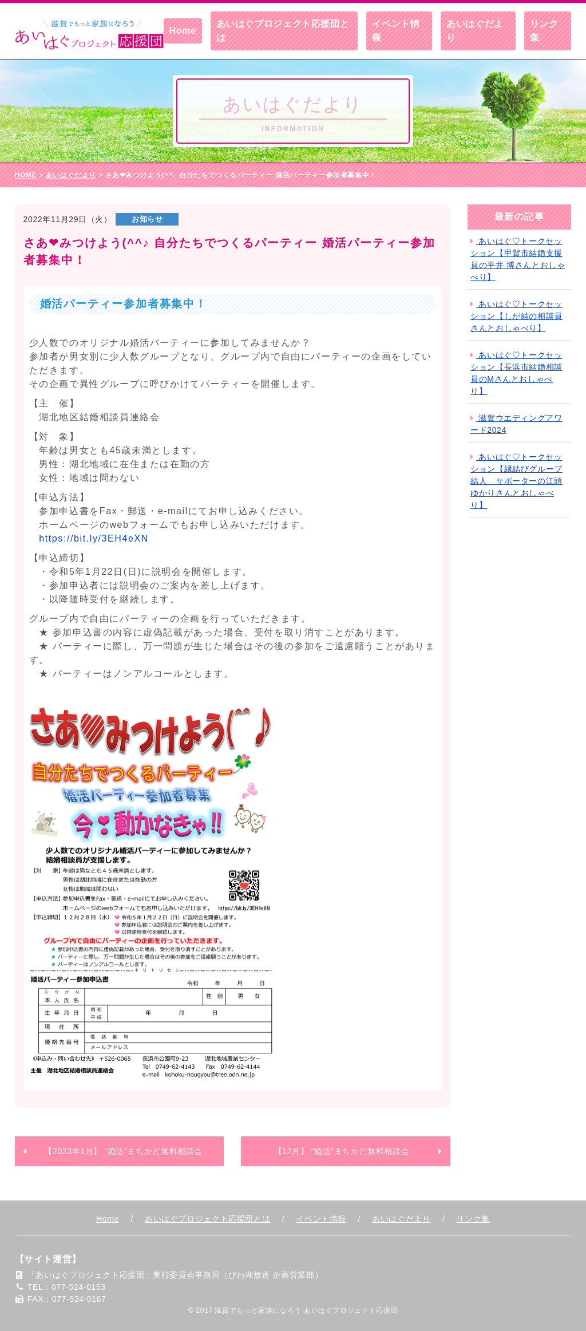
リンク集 (544, 30)
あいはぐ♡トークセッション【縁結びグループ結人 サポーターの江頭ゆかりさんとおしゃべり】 (516, 481)
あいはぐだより (475, 30)
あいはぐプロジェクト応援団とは (283, 30)
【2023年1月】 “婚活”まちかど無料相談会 (123, 1151)
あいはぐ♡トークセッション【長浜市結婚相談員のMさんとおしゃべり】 (516, 373)
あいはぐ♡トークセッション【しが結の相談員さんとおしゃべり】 (516, 316)
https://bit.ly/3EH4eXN (94, 538)
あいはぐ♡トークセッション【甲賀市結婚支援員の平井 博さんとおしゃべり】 (517, 259)
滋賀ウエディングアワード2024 (516, 424)
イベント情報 (395, 30)
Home (182, 30)
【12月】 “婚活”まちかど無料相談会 (342, 1151)
